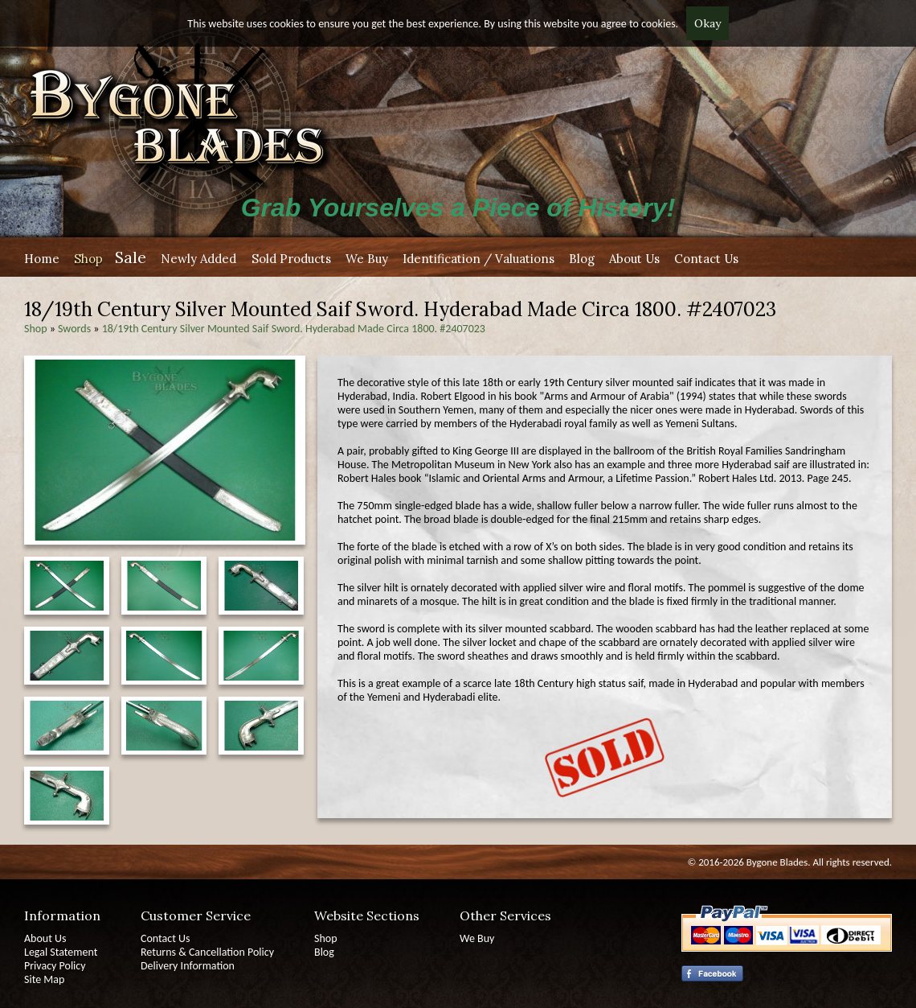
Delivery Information (188, 966)
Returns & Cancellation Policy (207, 952)
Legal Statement (60, 952)
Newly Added (198, 258)
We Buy (367, 258)
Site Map (44, 979)
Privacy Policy (55, 966)
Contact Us (706, 258)
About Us (634, 258)
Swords (74, 328)
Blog (582, 258)
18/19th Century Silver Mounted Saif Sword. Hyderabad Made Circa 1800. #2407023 (293, 328)
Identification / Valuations (478, 258)
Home (41, 258)
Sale (130, 257)
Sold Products (291, 258)
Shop (88, 258)
